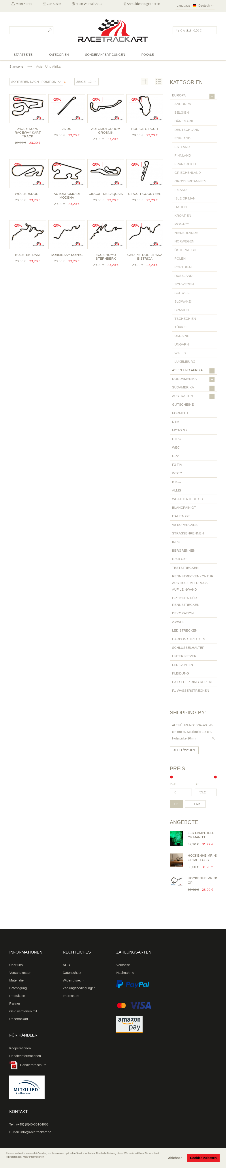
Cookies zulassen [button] (203, 1158)
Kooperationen (20, 1048)
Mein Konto (24, 4)
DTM (175, 421)
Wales (180, 353)
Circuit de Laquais (106, 194)
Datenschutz (72, 972)
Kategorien (59, 54)
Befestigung (18, 988)
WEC (176, 447)
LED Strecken (185, 630)
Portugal (184, 267)
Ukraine (182, 336)
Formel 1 (180, 413)
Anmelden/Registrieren (143, 4)
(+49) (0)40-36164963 (32, 1124)
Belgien (182, 112)
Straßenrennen (188, 533)
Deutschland (187, 129)
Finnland (183, 155)
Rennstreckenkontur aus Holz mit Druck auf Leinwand (193, 582)
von (173, 784)
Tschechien (185, 318)
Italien (181, 207)
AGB (66, 965)
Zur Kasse (54, 4)
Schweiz (182, 293)
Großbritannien (190, 181)
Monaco (182, 224)
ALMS (176, 490)
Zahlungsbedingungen (79, 988)
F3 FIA (177, 464)
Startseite (16, 66)
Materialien (17, 980)
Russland (184, 275)
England (183, 138)
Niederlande (186, 233)
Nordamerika (193, 379)
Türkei (181, 327)
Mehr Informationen (33, 1156)
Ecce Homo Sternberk (106, 256)
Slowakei (183, 301)
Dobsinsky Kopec (67, 255)
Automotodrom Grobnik (105, 130)
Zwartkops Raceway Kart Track (28, 132)
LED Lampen (182, 665)
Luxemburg (185, 361)
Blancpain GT (184, 507)
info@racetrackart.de (36, 1132)
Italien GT (181, 516)
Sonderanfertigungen (105, 54)
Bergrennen (184, 550)
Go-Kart (179, 559)
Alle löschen (184, 750)
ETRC (176, 439)
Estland (182, 147)
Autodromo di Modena (67, 195)
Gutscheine (183, 404)
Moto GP (180, 430)
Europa (193, 96)
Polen (180, 258)
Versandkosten (20, 972)
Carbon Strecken (188, 639)
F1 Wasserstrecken (190, 690)
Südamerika (193, 388)
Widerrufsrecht (74, 980)
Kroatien (183, 215)
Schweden (184, 284)
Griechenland (188, 172)
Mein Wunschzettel (89, 4)
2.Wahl (178, 622)
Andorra (183, 104)
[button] (6, 1162)
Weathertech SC (187, 499)
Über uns (16, 965)
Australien (193, 396)
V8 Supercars (185, 525)
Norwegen (184, 241)
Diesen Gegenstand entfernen (212, 738)
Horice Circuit (144, 129)
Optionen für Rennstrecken (186, 601)
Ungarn (182, 344)
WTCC (177, 473)
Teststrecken (185, 567)
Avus (66, 129)
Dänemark (184, 121)
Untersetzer (184, 656)
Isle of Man (185, 198)
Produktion (17, 996)
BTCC (176, 482)
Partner (14, 1003)
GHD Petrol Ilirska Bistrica (144, 256)
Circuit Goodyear (144, 194)
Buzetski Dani (27, 255)
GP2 (175, 456)
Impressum (71, 996)
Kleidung (180, 673)
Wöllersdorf (28, 194)
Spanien (182, 310)
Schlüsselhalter (188, 647)
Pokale (147, 54)
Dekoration (183, 613)
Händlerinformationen (25, 1056)
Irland (181, 190)
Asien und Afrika (193, 370)
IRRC (176, 542)
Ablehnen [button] (175, 1158)
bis (197, 784)
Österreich (185, 250)
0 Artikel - (191, 30)
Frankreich (185, 164)
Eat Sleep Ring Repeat (192, 682)
